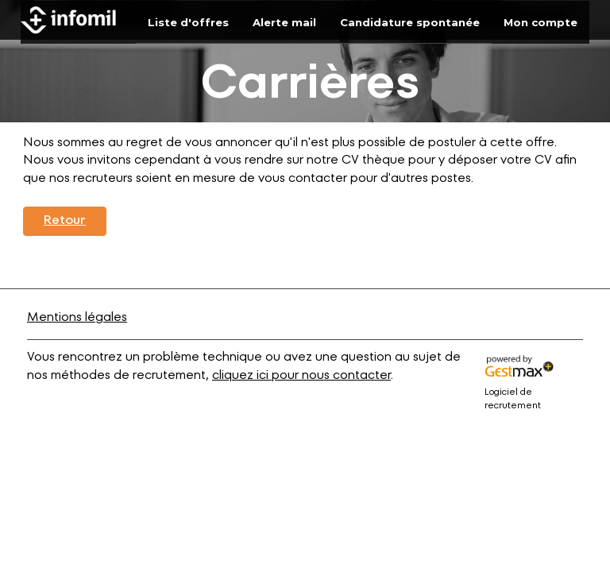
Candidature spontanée (410, 22)
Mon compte (540, 22)
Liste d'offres (188, 22)
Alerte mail (284, 22)
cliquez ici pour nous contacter (301, 375)
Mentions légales (77, 317)
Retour (65, 220)
